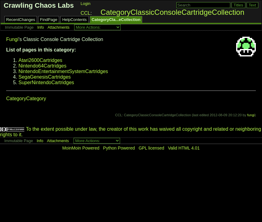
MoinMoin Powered (80, 148)
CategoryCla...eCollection (116, 19)
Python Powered (119, 148)
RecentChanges (20, 19)
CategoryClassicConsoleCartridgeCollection (172, 12)
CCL (86, 13)
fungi (251, 115)
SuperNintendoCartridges (46, 82)
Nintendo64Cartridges (42, 65)
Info (40, 27)
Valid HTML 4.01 (184, 148)
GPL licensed (151, 148)
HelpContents (74, 19)
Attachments (59, 27)
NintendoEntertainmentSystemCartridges (63, 71)
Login (86, 3)
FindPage (48, 19)
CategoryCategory (26, 98)
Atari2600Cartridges (40, 60)
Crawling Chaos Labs (39, 5)
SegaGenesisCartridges (44, 77)
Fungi (12, 39)
